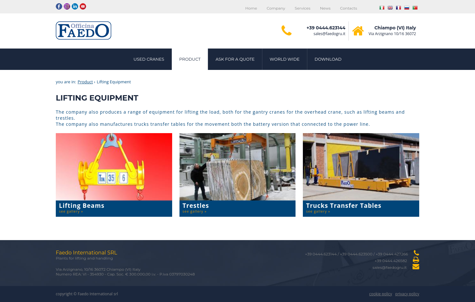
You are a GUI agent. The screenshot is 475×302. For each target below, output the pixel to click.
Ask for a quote (235, 59)
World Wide (285, 59)
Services (303, 8)
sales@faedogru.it (329, 33)
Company (276, 8)
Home (251, 8)
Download (328, 59)
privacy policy (407, 294)
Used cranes (149, 59)
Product (190, 59)
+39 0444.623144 (326, 28)
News (325, 8)
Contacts (348, 8)
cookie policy (380, 294)
